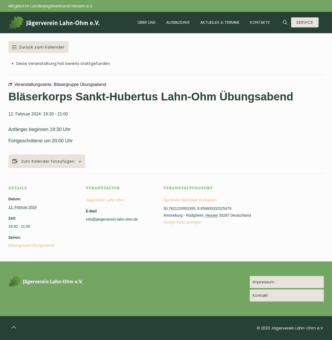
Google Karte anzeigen (182, 222)
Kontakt (260, 295)
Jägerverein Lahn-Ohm (105, 200)
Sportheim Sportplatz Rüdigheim (190, 200)
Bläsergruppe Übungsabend (31, 245)
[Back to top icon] (14, 327)
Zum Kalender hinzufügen (48, 161)
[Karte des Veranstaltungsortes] (296, 209)
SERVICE (304, 22)
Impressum (264, 282)
